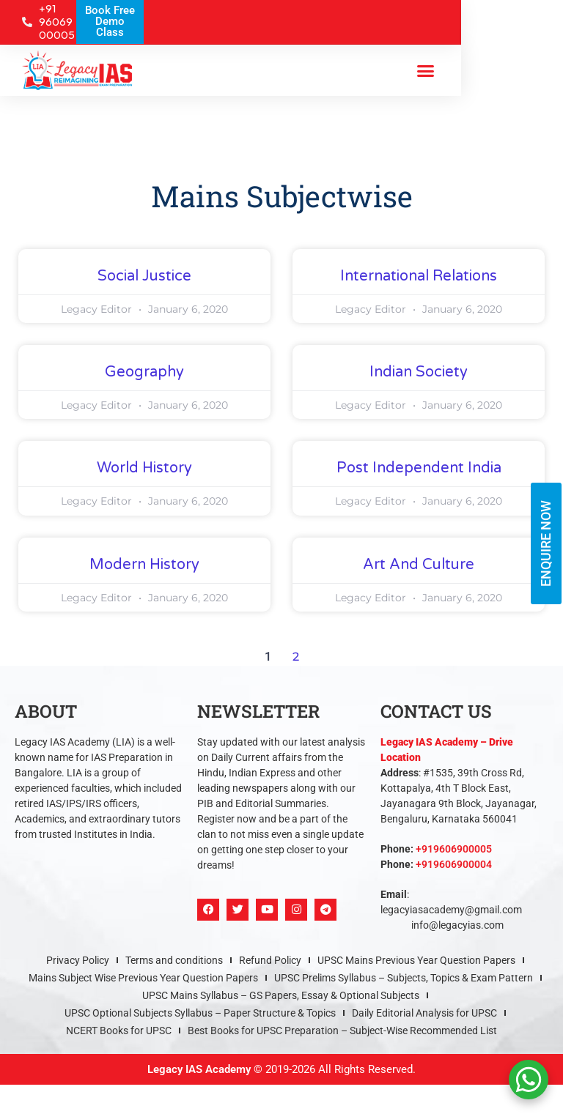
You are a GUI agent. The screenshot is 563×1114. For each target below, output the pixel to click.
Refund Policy (270, 960)
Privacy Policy (77, 960)
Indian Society (418, 372)
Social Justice (144, 276)
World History (144, 468)
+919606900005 (454, 849)
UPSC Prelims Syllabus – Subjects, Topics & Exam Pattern (403, 978)
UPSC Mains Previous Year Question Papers (416, 960)
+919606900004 (454, 864)
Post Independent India (418, 468)
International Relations (418, 276)
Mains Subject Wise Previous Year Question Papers (143, 978)
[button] (425, 70)
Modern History (144, 564)
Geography (144, 372)
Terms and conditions (174, 960)
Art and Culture (418, 564)
